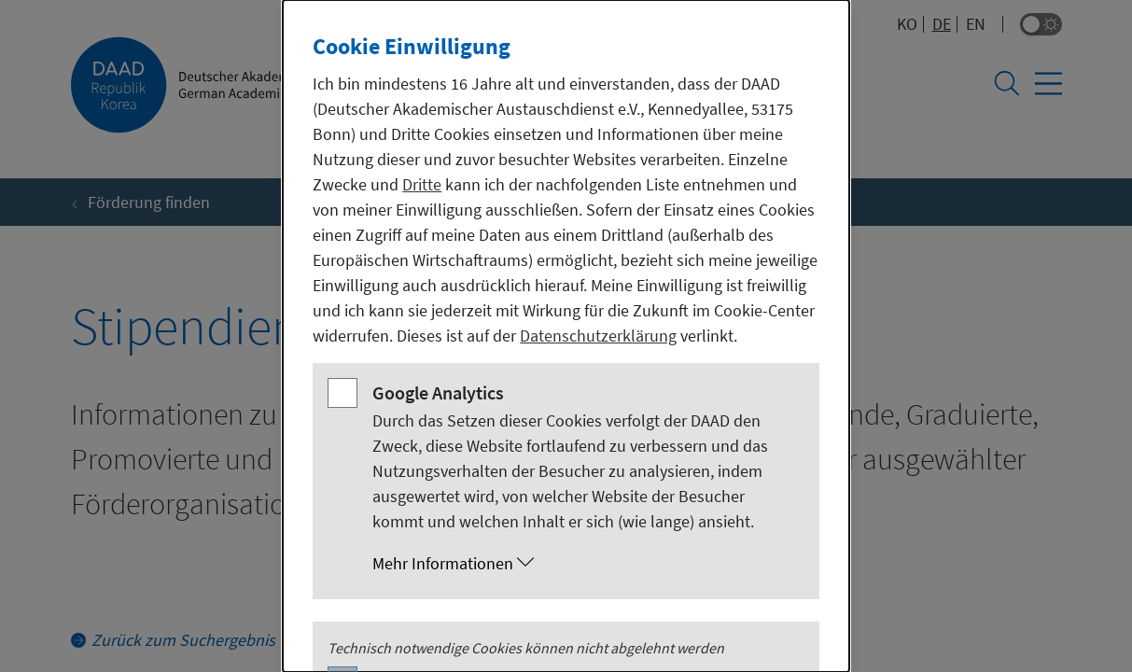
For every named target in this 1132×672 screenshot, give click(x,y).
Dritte (421, 184)
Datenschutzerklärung (598, 335)
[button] (584, 564)
